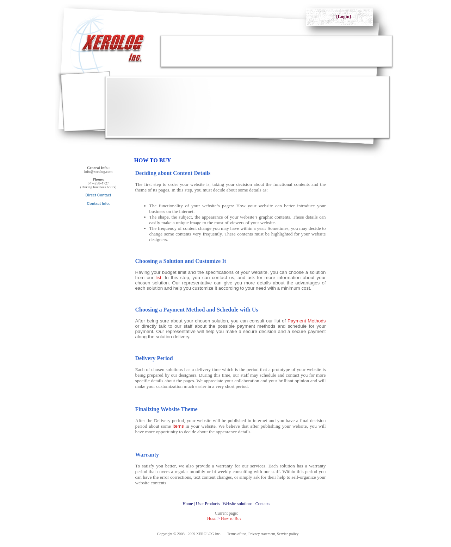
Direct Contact (98, 195)
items (178, 426)
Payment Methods (307, 320)
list (158, 277)
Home (211, 518)
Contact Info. (98, 203)
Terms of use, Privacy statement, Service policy (263, 534)
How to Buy (231, 518)
